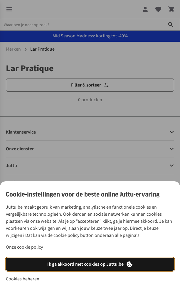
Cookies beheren (22, 279)
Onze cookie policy (24, 247)
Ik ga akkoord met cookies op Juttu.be (90, 264)
